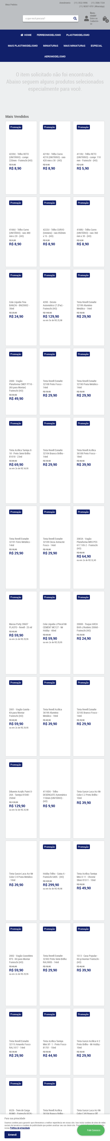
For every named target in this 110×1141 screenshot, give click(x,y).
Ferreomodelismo (49, 35)
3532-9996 (81, 2)
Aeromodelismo (55, 56)
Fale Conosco (11, 1066)
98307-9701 (92, 6)
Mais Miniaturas (74, 45)
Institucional (13, 1057)
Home (27, 35)
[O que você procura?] (75, 18)
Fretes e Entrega (39, 1070)
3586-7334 (98, 2)
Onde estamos (11, 1069)
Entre (92, 18)
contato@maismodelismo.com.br (73, 1084)
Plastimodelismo (78, 35)
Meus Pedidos (11, 4)
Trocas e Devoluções (41, 1084)
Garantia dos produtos (42, 1074)
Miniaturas (50, 45)
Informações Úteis (40, 1059)
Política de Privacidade (42, 1081)
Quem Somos (11, 1062)
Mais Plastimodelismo (23, 45)
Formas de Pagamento (42, 1077)
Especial (96, 45)
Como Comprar (38, 1067)
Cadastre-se (94, 22)
